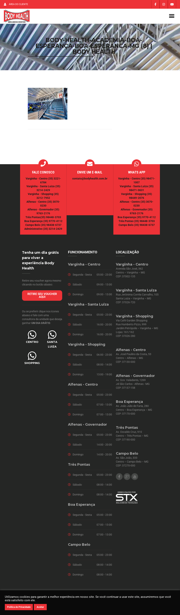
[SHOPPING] (32, 357)
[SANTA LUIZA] (52, 336)
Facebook (119, 478)
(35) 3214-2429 (52, 230)
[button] (171, 17)
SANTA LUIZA (52, 346)
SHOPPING (32, 364)
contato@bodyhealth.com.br (89, 180)
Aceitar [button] (40, 607)
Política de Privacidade (19, 607)
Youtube (134, 478)
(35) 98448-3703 (50, 218)
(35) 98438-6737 (50, 226)
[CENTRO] (32, 336)
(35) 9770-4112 (52, 222)
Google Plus (127, 478)
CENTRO (32, 343)
